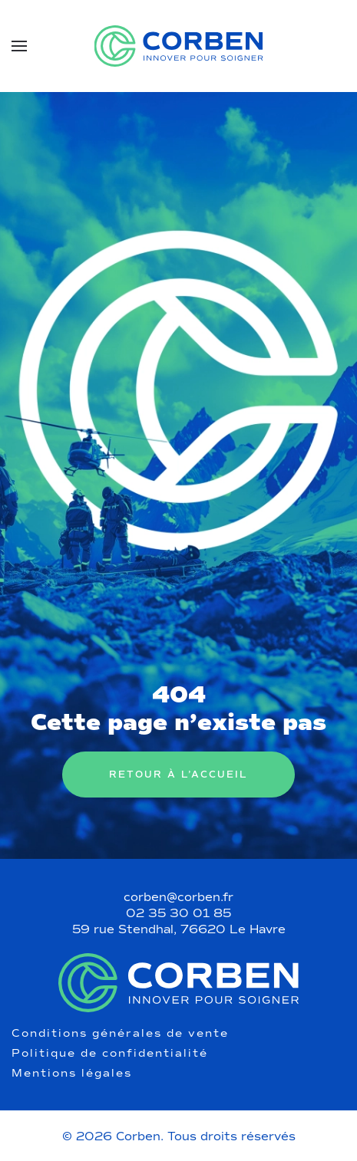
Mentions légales (72, 1073)
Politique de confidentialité (110, 1054)
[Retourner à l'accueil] (178, 46)
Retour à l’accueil (178, 774)
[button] (19, 46)
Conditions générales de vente (120, 1034)
